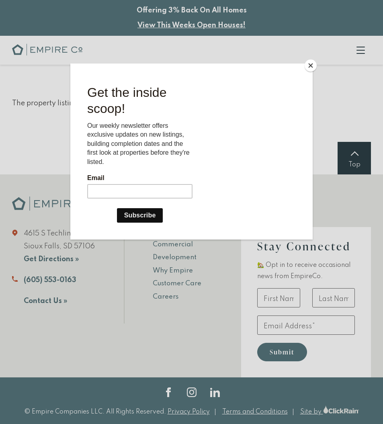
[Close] (311, 65)
